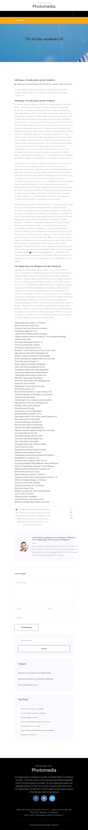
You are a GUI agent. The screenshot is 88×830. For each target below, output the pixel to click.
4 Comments (66, 84)
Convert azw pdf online (24, 447)
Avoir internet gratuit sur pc (28, 685)
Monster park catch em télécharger (29, 425)
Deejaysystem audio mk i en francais (29, 485)
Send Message (26, 627)
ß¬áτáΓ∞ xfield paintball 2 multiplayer (33, 713)
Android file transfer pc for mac (27, 472)
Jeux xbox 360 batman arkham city (28, 439)
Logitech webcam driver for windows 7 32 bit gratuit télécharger (40, 337)
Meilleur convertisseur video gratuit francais (32, 491)
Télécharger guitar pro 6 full (26, 331)
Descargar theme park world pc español (31, 444)
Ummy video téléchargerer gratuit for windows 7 (44, 815)
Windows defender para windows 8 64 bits (32, 502)
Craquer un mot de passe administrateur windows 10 (36, 477)
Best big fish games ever (25, 389)
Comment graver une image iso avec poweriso (33, 400)
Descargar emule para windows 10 (29, 342)
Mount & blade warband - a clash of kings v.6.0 (33, 392)
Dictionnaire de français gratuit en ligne (30, 450)
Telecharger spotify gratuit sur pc (28, 348)
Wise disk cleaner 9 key (24, 488)
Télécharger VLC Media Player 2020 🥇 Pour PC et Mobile (36, 84)
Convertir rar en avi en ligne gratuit (28, 411)
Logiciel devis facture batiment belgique (31, 334)
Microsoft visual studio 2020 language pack (32, 381)
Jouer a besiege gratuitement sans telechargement (37, 730)
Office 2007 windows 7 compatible (32, 709)
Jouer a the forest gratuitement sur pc (30, 367)
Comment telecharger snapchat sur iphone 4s (36, 722)
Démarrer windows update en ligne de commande (34, 430)
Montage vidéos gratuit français (27, 405)
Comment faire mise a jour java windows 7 (31, 328)
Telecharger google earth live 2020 (29, 436)
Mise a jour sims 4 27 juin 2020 (27, 419)
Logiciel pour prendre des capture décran (31, 372)
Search (44, 649)
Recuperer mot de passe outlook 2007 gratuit (34, 673)
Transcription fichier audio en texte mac (30, 375)
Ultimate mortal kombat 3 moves (28, 452)
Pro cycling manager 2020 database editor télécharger (36, 463)
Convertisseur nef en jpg (24, 408)
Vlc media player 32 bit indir (26, 433)
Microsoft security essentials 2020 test (33, 810)
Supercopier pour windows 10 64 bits (30, 323)
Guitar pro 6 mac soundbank (26, 496)
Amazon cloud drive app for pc (27, 325)
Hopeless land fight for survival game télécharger (36, 679)
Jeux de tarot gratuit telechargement (29, 427)
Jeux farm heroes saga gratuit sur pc (29, 499)
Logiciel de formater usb (61, 810)
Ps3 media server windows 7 (26, 361)
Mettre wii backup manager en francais (30, 480)
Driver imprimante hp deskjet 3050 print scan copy (35, 359)
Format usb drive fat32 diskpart (27, 345)
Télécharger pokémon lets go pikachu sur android (34, 455)
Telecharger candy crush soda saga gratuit (31, 370)
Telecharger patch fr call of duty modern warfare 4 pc (36, 416)
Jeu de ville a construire (24, 494)
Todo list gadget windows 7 (30, 717)
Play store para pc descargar (26, 441)
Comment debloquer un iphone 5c (28, 422)
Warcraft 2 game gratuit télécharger (29, 378)
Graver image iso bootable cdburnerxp (30, 364)
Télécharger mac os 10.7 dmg (30, 726)
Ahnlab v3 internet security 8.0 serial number (32, 356)
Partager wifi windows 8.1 (29, 735)
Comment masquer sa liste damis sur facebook (34, 394)
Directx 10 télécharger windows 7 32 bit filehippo (34, 466)
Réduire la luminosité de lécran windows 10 (32, 469)
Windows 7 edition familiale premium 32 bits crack (35, 350)
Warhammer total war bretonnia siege (30, 386)
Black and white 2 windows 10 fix (28, 414)
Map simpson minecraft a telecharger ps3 (31, 353)
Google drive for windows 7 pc (27, 458)
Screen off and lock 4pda (25, 383)
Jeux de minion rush (23, 339)
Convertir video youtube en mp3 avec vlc (31, 461)
